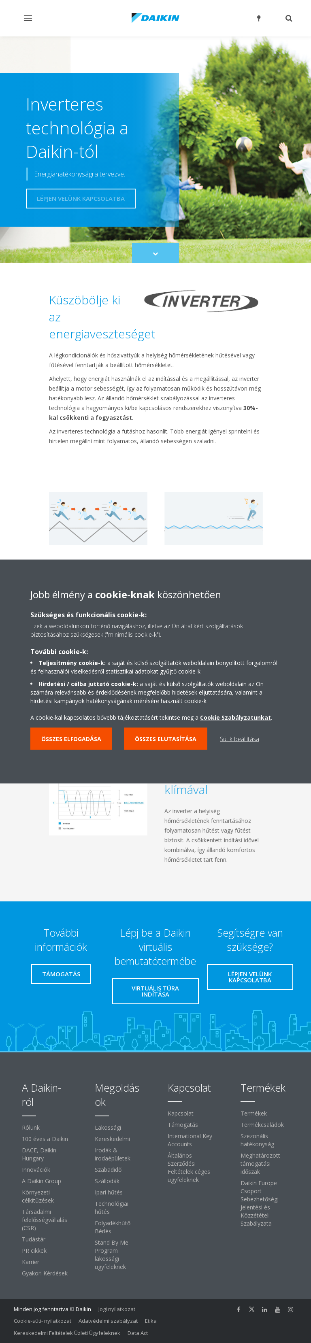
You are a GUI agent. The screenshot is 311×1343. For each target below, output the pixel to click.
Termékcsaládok (262, 1124)
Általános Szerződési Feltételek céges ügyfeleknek (189, 1168)
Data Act (138, 1333)
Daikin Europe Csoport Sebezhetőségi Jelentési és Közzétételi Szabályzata (260, 1203)
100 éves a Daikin (45, 1139)
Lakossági (108, 1127)
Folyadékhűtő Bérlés (112, 1227)
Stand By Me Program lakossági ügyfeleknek (111, 1255)
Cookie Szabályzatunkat (235, 717)
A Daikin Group (41, 1181)
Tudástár (33, 1239)
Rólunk (31, 1127)
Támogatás (183, 1124)
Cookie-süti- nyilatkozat (42, 1320)
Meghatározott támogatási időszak (260, 1163)
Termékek (254, 1113)
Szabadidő (108, 1169)
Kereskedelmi (112, 1139)
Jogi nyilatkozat (116, 1309)
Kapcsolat (181, 1113)
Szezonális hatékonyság (257, 1140)
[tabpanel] (155, 810)
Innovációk (36, 1169)
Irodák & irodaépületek (112, 1154)
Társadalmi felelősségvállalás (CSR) (44, 1220)
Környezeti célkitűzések (38, 1196)
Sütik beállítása (239, 739)
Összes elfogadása (71, 739)
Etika (151, 1320)
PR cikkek (34, 1250)
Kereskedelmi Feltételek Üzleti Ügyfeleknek (67, 1333)
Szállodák (107, 1181)
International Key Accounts (190, 1140)
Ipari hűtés (109, 1192)
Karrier (30, 1262)
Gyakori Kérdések (45, 1273)
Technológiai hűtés (111, 1208)
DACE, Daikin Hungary (39, 1154)
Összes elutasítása (165, 739)
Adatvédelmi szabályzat (108, 1320)
